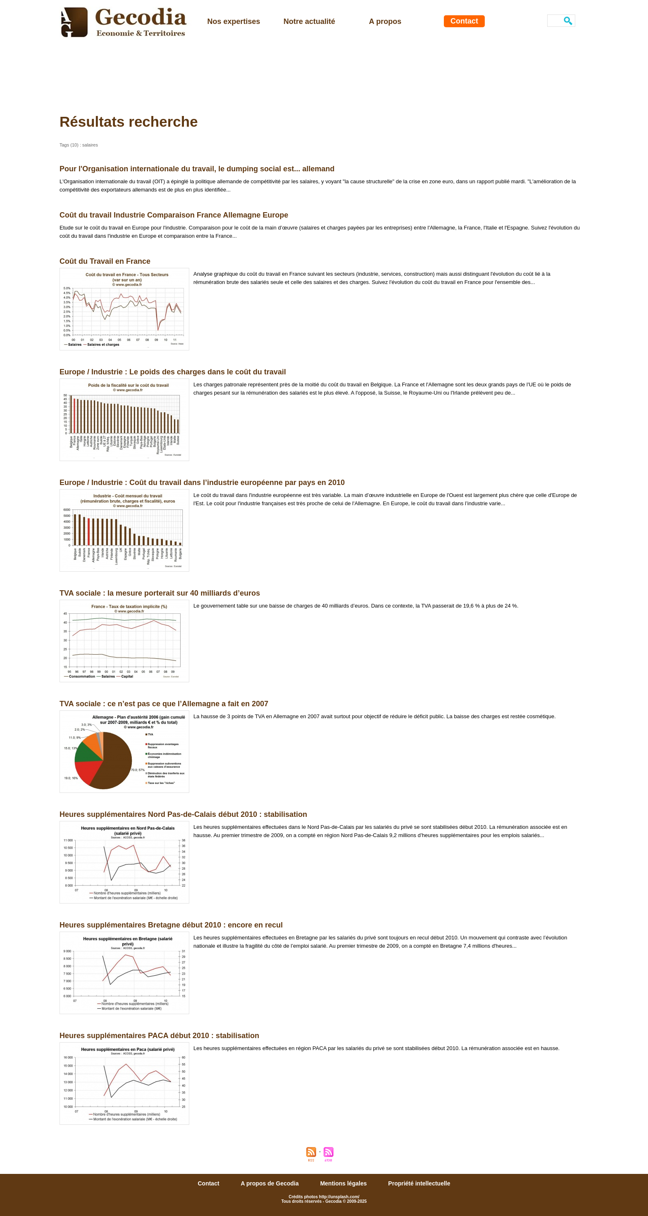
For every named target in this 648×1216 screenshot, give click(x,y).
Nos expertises (233, 21)
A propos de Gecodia (270, 1183)
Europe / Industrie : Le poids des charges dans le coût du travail (173, 372)
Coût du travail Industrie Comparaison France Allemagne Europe (174, 215)
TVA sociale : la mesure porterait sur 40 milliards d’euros (160, 593)
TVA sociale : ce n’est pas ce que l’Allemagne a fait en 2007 (164, 704)
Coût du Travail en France (105, 261)
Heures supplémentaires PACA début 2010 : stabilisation (159, 1035)
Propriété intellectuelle (419, 1183)
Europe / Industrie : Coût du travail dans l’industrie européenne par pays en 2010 (202, 482)
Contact (464, 21)
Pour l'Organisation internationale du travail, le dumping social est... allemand (197, 169)
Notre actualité (309, 21)
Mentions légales (344, 1183)
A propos (385, 21)
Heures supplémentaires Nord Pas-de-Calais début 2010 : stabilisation (183, 814)
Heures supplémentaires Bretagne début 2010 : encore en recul (171, 925)
